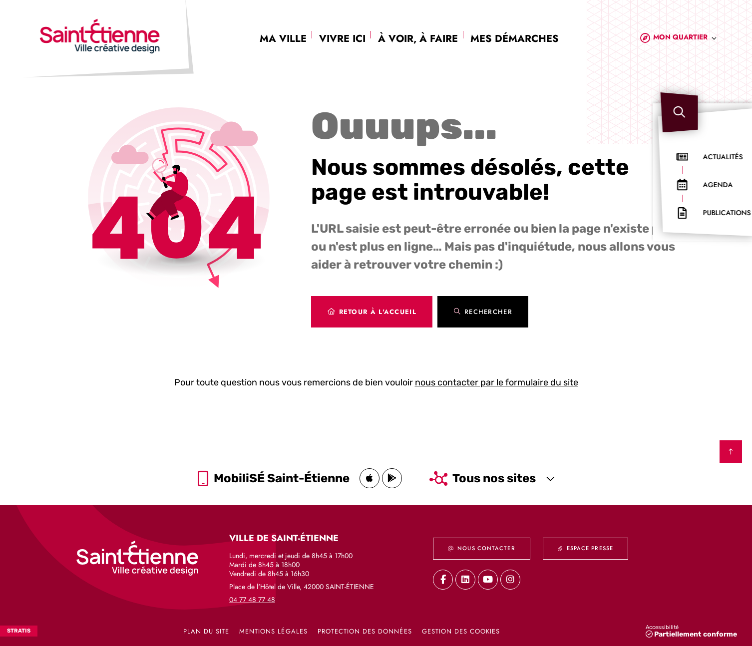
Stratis (18, 631)
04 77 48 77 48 (252, 599)
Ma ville (283, 38)
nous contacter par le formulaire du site (496, 382)
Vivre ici (342, 38)
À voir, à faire (418, 38)
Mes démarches (514, 38)
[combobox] (685, 38)
